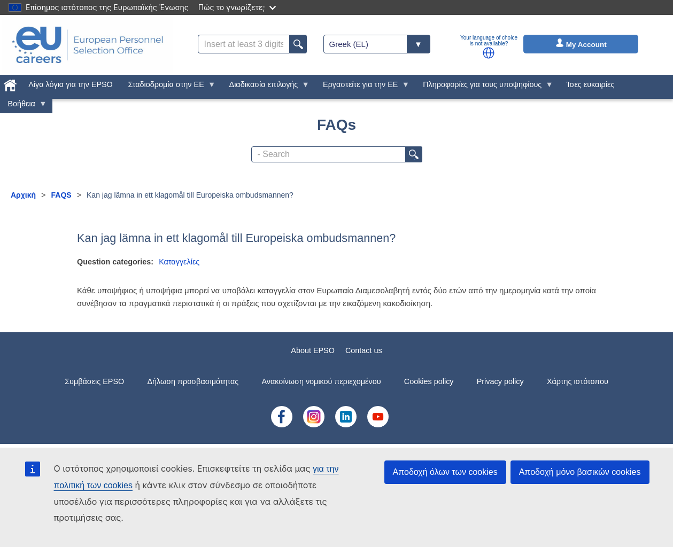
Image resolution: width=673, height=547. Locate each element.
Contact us (363, 350)
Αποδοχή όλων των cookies (445, 471)
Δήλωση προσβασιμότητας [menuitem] (192, 381)
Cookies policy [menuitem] (429, 381)
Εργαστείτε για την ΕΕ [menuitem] (362, 87)
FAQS (61, 195)
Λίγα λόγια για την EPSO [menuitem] (70, 84)
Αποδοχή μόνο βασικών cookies (580, 471)
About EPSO (313, 350)
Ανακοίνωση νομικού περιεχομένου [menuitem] (321, 381)
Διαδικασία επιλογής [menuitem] (265, 87)
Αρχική (23, 195)
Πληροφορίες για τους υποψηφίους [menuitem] (484, 87)
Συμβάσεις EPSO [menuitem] (94, 381)
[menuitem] (10, 83)
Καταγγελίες (179, 261)
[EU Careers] (87, 45)
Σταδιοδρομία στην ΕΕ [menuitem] (167, 87)
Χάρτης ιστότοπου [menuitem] (577, 381)
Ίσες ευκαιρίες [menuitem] (590, 84)
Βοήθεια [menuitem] (23, 106)
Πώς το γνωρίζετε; (237, 7)
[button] (488, 52)
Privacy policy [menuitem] (500, 381)
